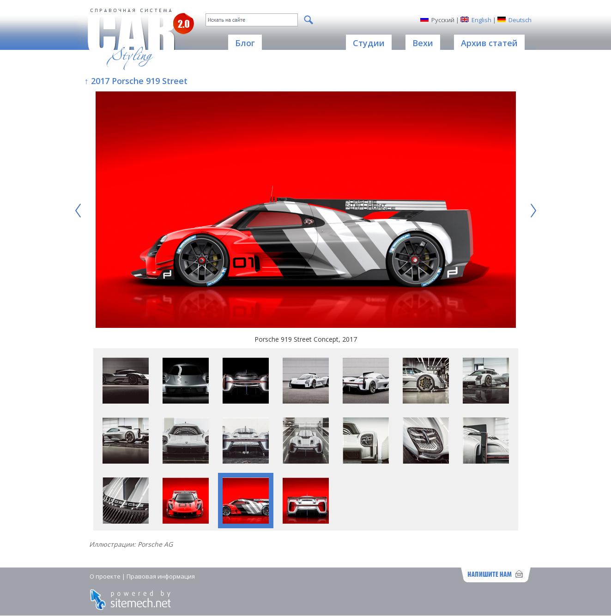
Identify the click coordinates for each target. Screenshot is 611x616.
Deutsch (520, 20)
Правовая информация (161, 576)
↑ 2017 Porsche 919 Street (136, 80)
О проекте (105, 576)
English (481, 20)
